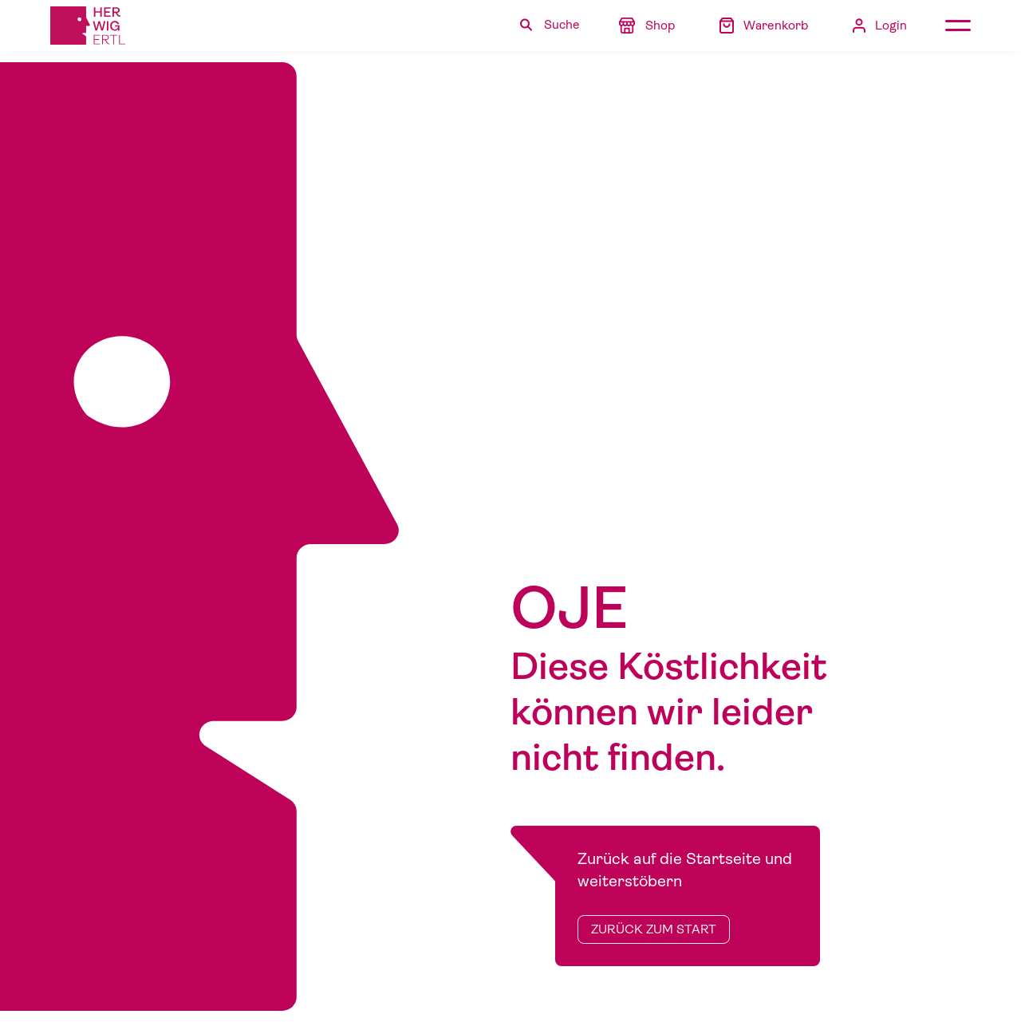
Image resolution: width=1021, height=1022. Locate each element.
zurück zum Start (653, 929)
